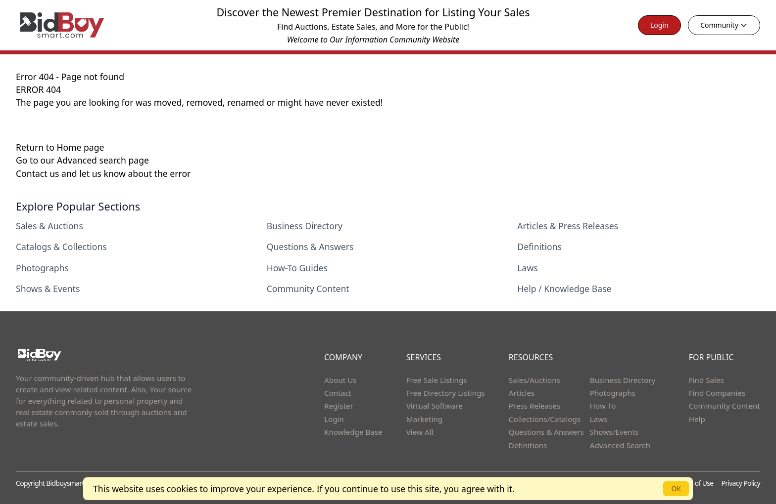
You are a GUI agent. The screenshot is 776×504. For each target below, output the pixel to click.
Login (659, 25)
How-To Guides (297, 268)
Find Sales (706, 380)
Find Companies (717, 393)
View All (420, 432)
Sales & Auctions (49, 226)
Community (724, 25)
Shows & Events (48, 288)
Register (338, 406)
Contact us (38, 173)
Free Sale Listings (436, 380)
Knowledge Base (353, 432)
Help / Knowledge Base (564, 288)
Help (697, 419)
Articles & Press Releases (567, 226)
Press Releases (534, 406)
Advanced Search (620, 445)
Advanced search (93, 160)
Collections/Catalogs (545, 419)
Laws (527, 268)
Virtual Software (434, 406)
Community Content (308, 288)
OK (676, 488)
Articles (521, 393)
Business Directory (304, 226)
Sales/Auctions (534, 380)
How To (603, 406)
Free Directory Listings (445, 393)
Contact (337, 393)
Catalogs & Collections (61, 246)
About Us (340, 380)
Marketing (424, 419)
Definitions (539, 246)
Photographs (42, 268)
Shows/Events (614, 432)
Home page (80, 147)
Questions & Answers (310, 246)
